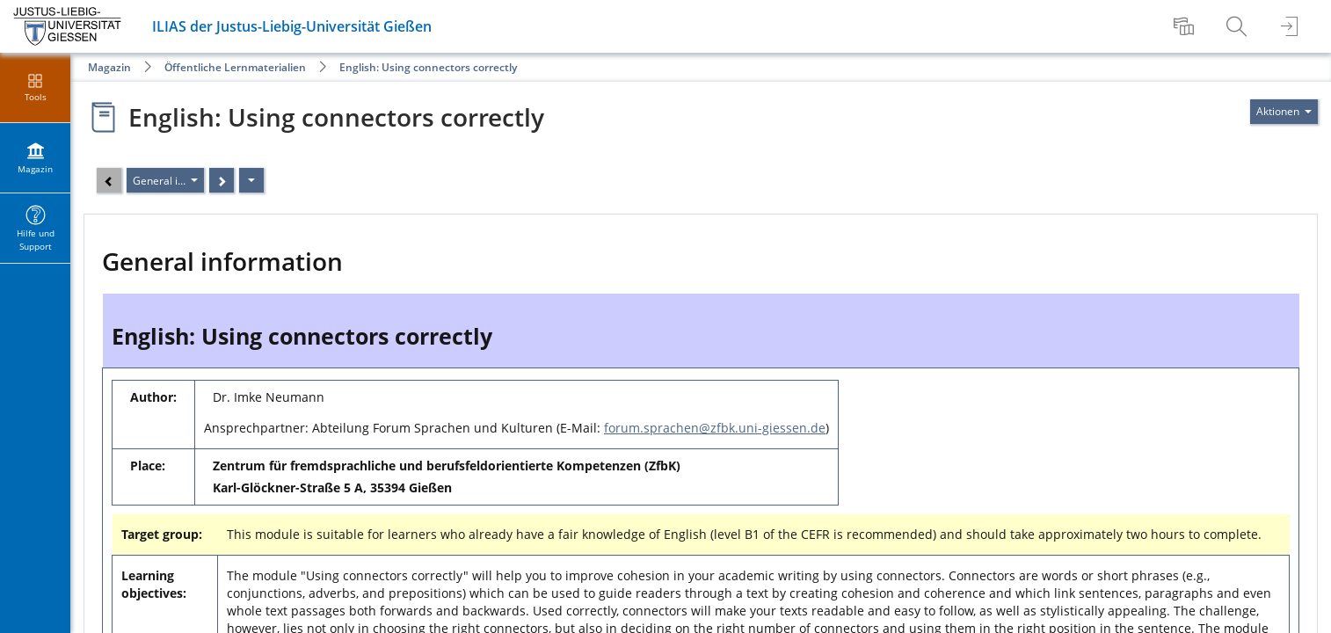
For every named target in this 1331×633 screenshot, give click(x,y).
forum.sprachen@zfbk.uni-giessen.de (715, 427)
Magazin (109, 67)
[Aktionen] (251, 180)
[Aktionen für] (1284, 111)
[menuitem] (1186, 26)
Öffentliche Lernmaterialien (235, 67)
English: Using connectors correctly (428, 67)
